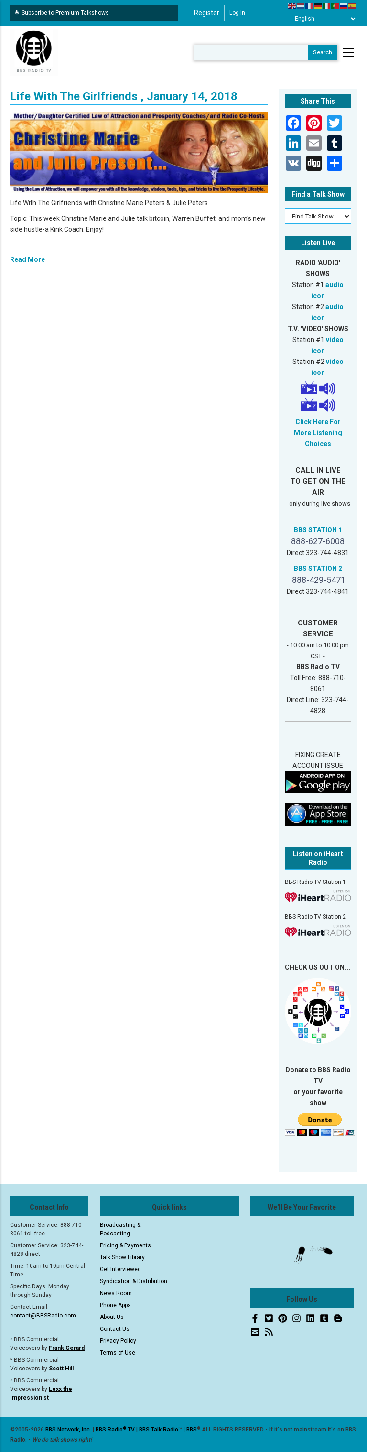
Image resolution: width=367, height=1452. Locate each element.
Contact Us (115, 1329)
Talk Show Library (122, 1257)
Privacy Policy (118, 1341)
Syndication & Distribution (133, 1281)
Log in (237, 13)
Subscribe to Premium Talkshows (62, 13)
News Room (116, 1293)
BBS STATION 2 (318, 568)
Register (206, 13)
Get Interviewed (120, 1269)
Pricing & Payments (125, 1245)
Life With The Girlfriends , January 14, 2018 (123, 96)
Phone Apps (115, 1305)
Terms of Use (117, 1352)
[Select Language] (322, 18)
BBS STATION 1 (318, 530)
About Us (112, 1317)
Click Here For (318, 421)
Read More (27, 259)
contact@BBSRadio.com (43, 1315)
